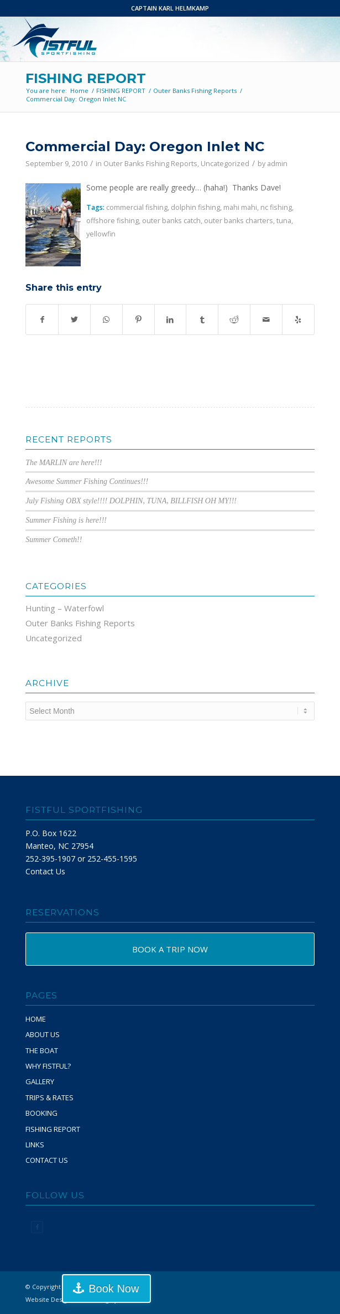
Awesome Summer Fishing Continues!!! (86, 481)
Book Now (113, 1288)
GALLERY (39, 1081)
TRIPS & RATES (49, 1097)
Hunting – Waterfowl (64, 608)
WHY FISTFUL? (48, 1066)
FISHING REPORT (85, 78)
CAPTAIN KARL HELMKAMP (170, 8)
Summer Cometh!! (53, 539)
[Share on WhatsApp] (106, 319)
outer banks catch (171, 220)
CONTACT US (46, 1160)
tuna (283, 220)
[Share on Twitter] (74, 319)
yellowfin (101, 234)
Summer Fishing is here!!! (66, 520)
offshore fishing (112, 220)
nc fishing (276, 207)
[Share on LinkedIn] (170, 319)
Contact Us (45, 871)
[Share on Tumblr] (202, 319)
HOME (35, 1019)
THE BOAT (41, 1050)
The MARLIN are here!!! (63, 462)
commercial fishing (137, 207)
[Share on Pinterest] (138, 319)
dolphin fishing (195, 207)
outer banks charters (238, 220)
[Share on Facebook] (42, 319)
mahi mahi (240, 207)
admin (277, 163)
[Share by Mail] (266, 319)
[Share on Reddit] (234, 319)
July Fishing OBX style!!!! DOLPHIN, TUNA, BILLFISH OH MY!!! (131, 501)
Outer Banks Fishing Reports (150, 163)
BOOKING (41, 1113)
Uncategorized (225, 163)
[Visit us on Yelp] (298, 319)
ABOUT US (42, 1034)
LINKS (34, 1145)
